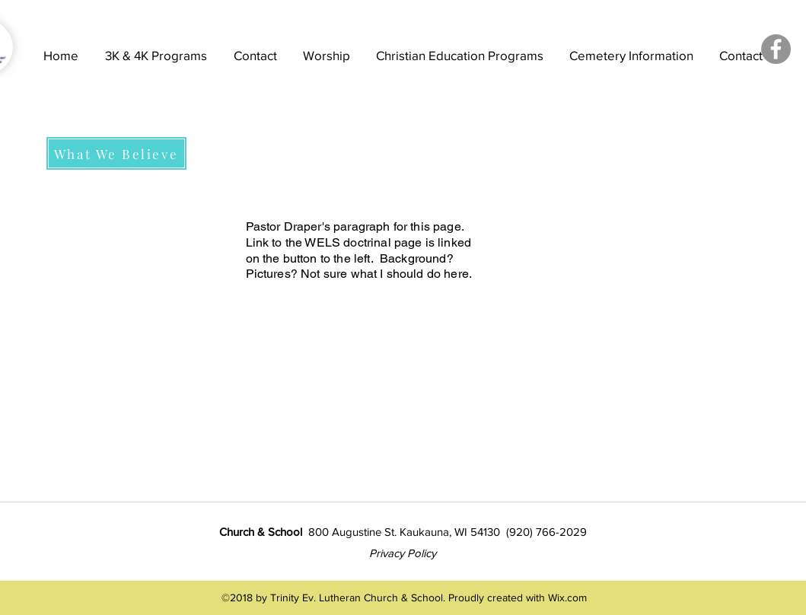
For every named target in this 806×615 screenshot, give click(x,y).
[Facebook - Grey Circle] (776, 49)
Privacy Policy (402, 552)
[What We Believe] (116, 153)
